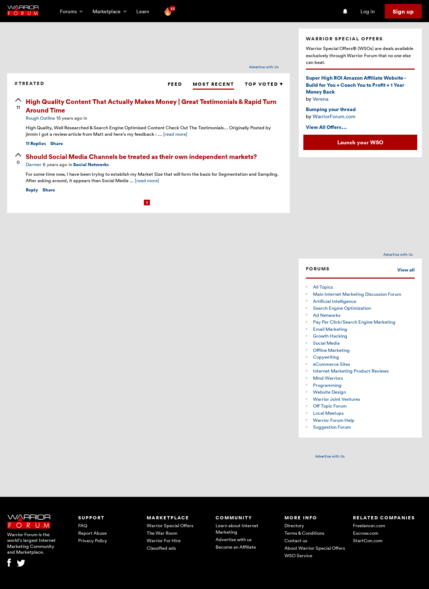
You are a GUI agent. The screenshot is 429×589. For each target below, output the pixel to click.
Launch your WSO (360, 142)
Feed (175, 84)
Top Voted (264, 84)
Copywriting (326, 357)
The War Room (162, 533)
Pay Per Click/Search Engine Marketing (354, 322)
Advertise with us (234, 539)
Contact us (295, 540)
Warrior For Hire (164, 540)
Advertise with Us (264, 66)
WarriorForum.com (334, 116)
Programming (327, 385)
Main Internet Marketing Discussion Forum (357, 294)
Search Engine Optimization (342, 308)
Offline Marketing (331, 350)
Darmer (33, 164)
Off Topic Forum (330, 406)
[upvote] (18, 104)
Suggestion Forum (332, 427)
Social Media (326, 343)
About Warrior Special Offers (314, 548)
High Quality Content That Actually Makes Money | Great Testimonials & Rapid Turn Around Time (151, 105)
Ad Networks (326, 315)
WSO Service (298, 555)
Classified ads (161, 548)
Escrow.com (365, 533)
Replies (36, 143)
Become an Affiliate (236, 547)
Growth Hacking (330, 336)
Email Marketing (330, 329)
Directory (294, 525)
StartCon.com (368, 540)
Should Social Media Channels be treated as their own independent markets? (141, 156)
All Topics (323, 287)
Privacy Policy (92, 540)
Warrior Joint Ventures (336, 399)
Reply (32, 189)
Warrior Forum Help (333, 420)
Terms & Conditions (304, 533)
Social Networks (91, 164)
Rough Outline (40, 118)
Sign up (403, 11)
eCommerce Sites (331, 364)
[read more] (175, 134)
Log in (367, 11)
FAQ (82, 525)
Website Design (329, 392)
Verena (320, 98)
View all (406, 269)
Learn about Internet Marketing (237, 528)
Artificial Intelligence (334, 301)
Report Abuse (92, 533)
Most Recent (213, 84)
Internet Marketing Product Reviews (351, 371)
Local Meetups (328, 413)
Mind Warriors (328, 378)
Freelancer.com (369, 525)
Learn (144, 11)
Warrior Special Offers (170, 525)
